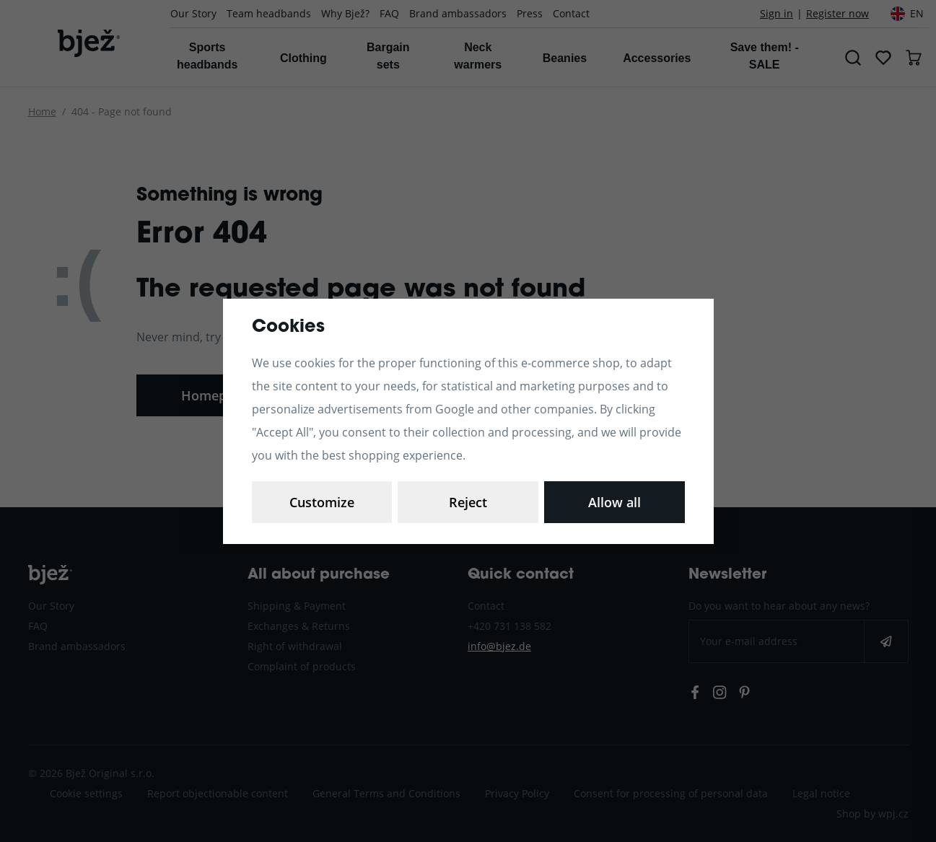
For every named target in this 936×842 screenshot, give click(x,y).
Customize (321, 502)
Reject (468, 502)
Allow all (614, 502)
